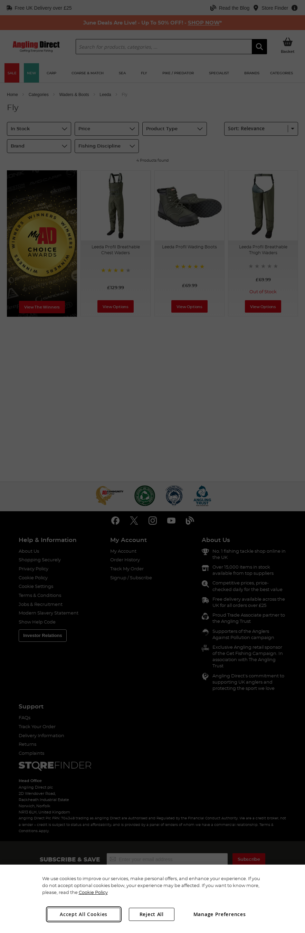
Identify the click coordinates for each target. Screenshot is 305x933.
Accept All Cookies (83, 914)
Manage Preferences (219, 914)
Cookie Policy (93, 892)
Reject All (152, 914)
